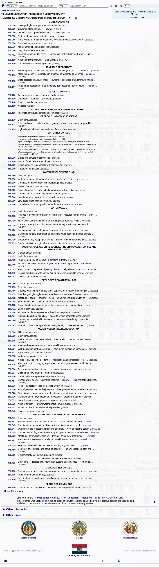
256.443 (13, 269)
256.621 (13, 381)
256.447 (13, 276)
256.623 (13, 386)
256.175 (13, 129)
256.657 (13, 450)
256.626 (13, 389)
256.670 (13, 463)
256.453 (13, 287)
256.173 (13, 124)
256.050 (13, 36)
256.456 (13, 290)
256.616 (13, 369)
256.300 (13, 182)
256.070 (13, 47)
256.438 (13, 260)
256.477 (13, 316)
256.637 (13, 407)
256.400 (13, 211)
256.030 (13, 29)
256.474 (13, 312)
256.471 (13, 309)
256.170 (13, 120)
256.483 (13, 325)
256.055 (13, 39)
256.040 (13, 32)
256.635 (13, 404)
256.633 (13, 400)
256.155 (13, 113)
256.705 (13, 474)
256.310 (13, 186)
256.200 (13, 158)
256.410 (13, 220)
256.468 (13, 305)
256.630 (13, 396)
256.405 (13, 216)
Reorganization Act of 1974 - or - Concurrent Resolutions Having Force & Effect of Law (78, 497)
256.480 (13, 320)
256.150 (13, 106)
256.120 (13, 95)
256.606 (13, 345)
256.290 (13, 179)
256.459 (13, 294)
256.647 (13, 429)
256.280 (13, 175)
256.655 (13, 445)
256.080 (13, 50)
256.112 (13, 70)
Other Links (13, 515)
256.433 (13, 243)
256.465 (13, 301)
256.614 (13, 360)
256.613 (13, 356)
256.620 (13, 376)
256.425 (13, 235)
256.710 (13, 479)
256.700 (13, 471)
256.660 (13, 455)
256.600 (13, 332)
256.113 (13, 75)
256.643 (13, 421)
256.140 (13, 102)
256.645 (13, 425)
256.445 (13, 273)
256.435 (13, 253)
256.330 (13, 193)
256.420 (13, 230)
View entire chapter (11, 10)
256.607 (13, 349)
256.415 (13, 225)
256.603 (13, 336)
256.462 (13, 298)
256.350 (13, 201)
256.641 (13, 418)
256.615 (13, 364)
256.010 (13, 25)
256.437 (13, 256)
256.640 (13, 411)
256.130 (13, 98)
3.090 (46, 501)
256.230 (13, 161)
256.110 (13, 63)
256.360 (13, 204)
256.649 (13, 432)
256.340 (13, 197)
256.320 (13, 190)
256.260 (13, 168)
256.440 (13, 265)
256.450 (13, 283)
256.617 (13, 373)
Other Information (17, 509)
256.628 (13, 393)
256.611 (13, 352)
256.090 (13, 55)
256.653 (13, 440)
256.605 (13, 340)
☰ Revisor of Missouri (12, 2)
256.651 (13, 436)
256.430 (13, 239)
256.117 (13, 87)
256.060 (13, 43)
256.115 (13, 81)
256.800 (13, 487)
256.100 (13, 60)
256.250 (13, 165)
